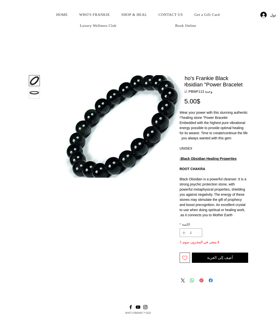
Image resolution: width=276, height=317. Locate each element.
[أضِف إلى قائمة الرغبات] (185, 258)
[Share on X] (183, 280)
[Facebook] (130, 307)
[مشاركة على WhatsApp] (192, 280)
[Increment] (183, 233)
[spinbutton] (191, 233)
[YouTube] (138, 307)
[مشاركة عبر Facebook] (211, 280)
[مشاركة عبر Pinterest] (201, 280)
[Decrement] (198, 233)
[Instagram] (145, 307)
